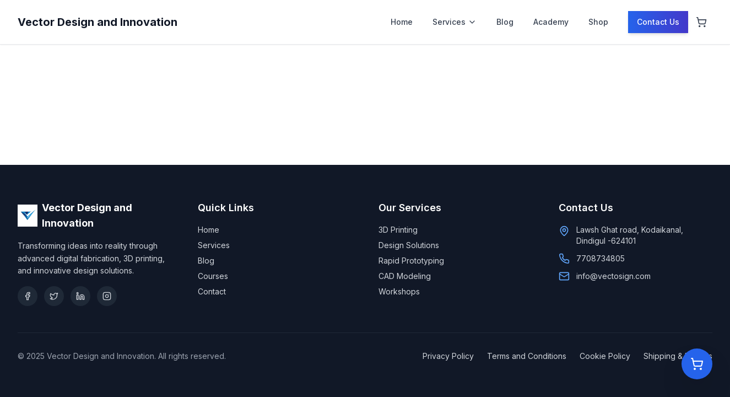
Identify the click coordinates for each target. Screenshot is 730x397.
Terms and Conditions (526, 356)
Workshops (399, 291)
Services (454, 21)
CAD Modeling (404, 276)
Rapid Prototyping (411, 260)
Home (402, 21)
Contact (212, 291)
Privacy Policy (448, 356)
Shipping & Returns (678, 356)
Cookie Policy (605, 356)
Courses (213, 276)
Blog (504, 21)
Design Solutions (408, 245)
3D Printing (398, 229)
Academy (551, 21)
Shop (598, 21)
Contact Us (658, 21)
